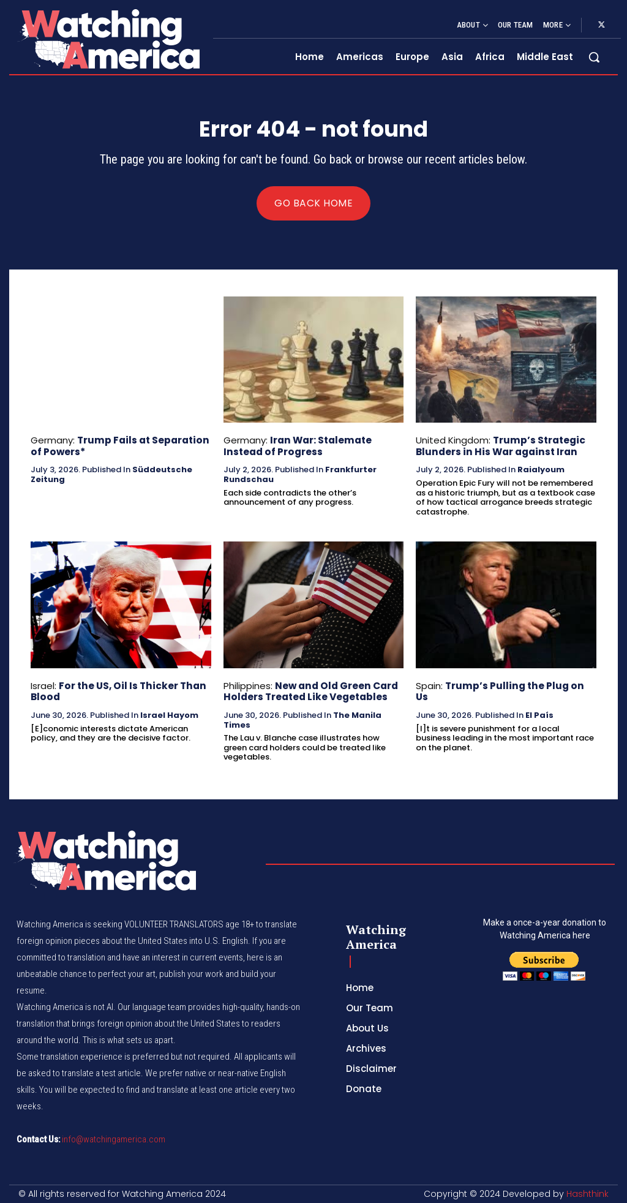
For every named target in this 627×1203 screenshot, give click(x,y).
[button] (594, 57)
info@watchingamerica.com (113, 1138)
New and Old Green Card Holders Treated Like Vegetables (309, 691)
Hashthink (587, 1193)
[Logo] (108, 38)
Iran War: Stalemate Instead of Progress (296, 446)
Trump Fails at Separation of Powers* (118, 446)
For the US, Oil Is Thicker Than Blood (116, 691)
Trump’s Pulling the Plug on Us (520, 685)
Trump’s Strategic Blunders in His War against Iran (500, 446)
